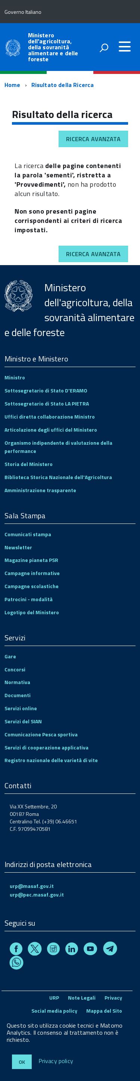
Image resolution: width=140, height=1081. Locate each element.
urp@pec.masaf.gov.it (37, 894)
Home (12, 84)
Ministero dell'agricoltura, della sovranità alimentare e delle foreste (53, 47)
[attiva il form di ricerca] (104, 48)
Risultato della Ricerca (62, 84)
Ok (22, 1062)
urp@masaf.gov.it (32, 886)
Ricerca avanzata (93, 138)
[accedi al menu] (125, 47)
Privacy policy (55, 1061)
